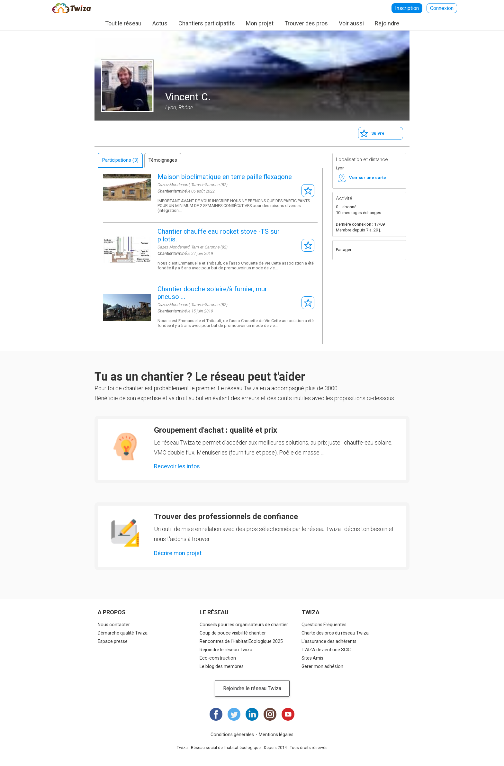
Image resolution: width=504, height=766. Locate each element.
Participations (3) (120, 160)
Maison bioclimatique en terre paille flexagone (225, 177)
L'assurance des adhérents (329, 641)
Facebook (360, 250)
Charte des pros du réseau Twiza (335, 632)
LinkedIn (252, 714)
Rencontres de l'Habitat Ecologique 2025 (241, 641)
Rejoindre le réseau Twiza (226, 649)
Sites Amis (312, 658)
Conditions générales (232, 734)
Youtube (288, 714)
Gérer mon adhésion (322, 666)
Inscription (407, 8)
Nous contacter (114, 624)
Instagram (270, 714)
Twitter (373, 250)
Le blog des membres (222, 666)
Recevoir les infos (177, 466)
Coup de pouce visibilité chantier (233, 632)
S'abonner (308, 190)
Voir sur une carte (367, 177)
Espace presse (113, 641)
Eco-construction (218, 658)
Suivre (377, 133)
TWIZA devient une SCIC (326, 649)
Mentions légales (276, 734)
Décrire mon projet (178, 553)
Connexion (442, 8)
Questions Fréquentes (324, 624)
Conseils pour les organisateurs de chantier (244, 624)
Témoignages (162, 160)
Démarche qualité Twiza (123, 632)
